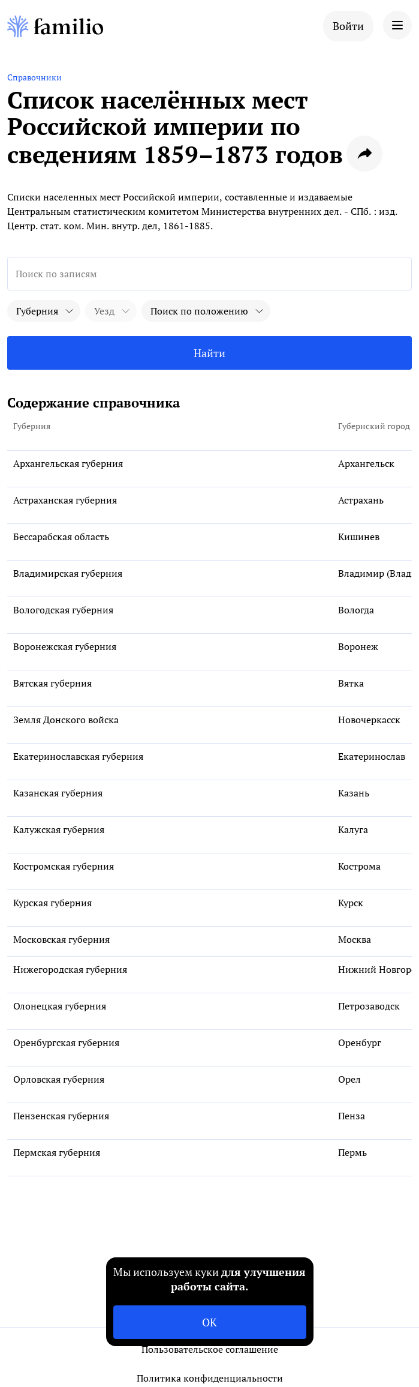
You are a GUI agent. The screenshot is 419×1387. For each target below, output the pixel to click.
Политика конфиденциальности (210, 1378)
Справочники (34, 77)
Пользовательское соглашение (209, 1349)
